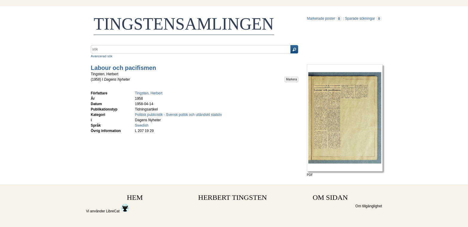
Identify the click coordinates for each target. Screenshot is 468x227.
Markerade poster (321, 18)
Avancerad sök (102, 56)
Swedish (141, 125)
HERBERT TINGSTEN (232, 197)
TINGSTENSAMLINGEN (184, 24)
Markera (291, 79)
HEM (135, 197)
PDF (310, 175)
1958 (96, 79)
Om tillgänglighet (368, 206)
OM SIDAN (330, 197)
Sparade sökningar (360, 18)
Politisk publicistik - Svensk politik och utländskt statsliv (178, 115)
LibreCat (118, 211)
